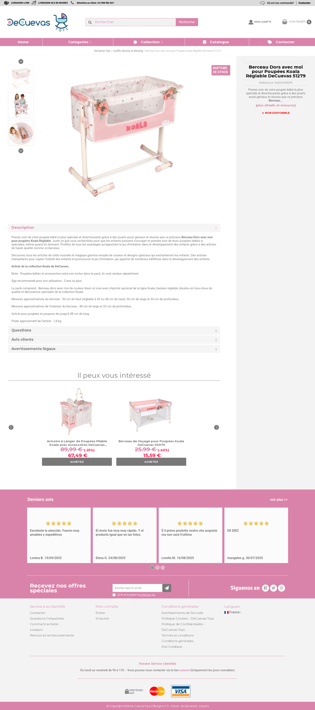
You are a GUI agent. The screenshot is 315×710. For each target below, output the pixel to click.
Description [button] (22, 228)
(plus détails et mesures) (276, 105)
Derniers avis (40, 499)
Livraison (36, 630)
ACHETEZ (77, 461)
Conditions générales (177, 641)
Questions (21, 330)
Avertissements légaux (33, 349)
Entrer (100, 613)
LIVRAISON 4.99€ (20, 2)
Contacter (305, 3)
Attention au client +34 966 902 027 (95, 2)
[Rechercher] (142, 22)
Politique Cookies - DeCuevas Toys (188, 618)
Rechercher (187, 22)
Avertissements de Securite (182, 613)
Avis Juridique (172, 646)
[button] (78, 42)
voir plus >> (278, 500)
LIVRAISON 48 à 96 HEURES (53, 2)
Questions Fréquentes (47, 618)
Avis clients (22, 340)
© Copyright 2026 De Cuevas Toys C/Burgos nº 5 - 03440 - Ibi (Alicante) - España (157, 706)
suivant (184, 670)
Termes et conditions (177, 635)
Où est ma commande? (280, 3)
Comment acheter (44, 624)
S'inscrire (102, 618)
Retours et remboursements (52, 635)
